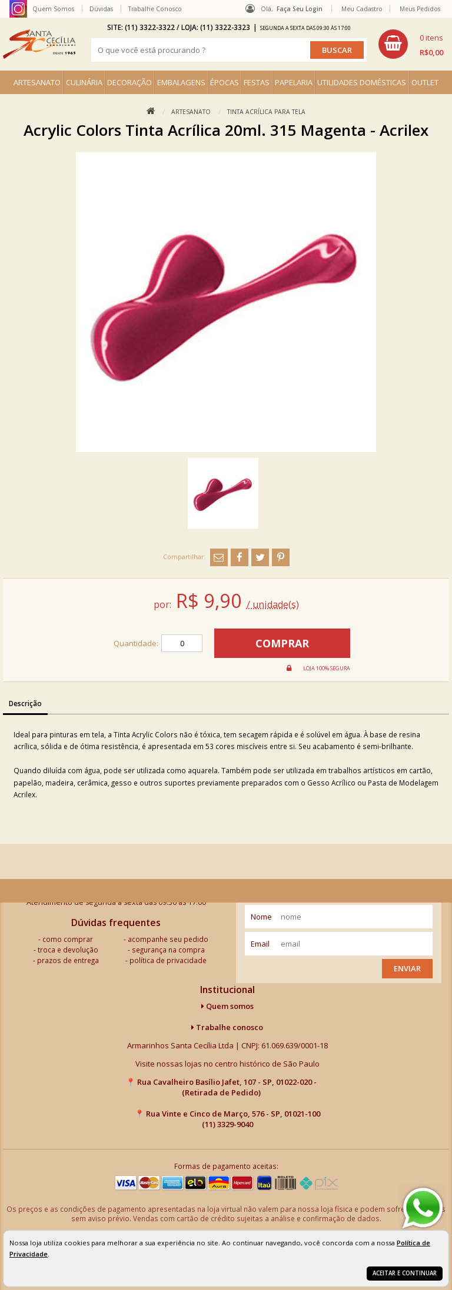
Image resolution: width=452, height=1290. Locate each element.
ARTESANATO (37, 82)
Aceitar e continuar (405, 1273)
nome (261, 916)
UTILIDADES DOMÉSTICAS (361, 82)
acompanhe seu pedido (168, 939)
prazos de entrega (68, 960)
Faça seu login (300, 9)
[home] (39, 44)
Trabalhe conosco (227, 1027)
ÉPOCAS (224, 82)
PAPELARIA (294, 82)
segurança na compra (168, 949)
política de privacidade (168, 960)
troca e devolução (68, 949)
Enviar (407, 968)
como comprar (67, 939)
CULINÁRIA (84, 82)
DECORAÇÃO (129, 82)
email (260, 943)
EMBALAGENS (181, 82)
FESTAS (257, 82)
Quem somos (227, 1006)
